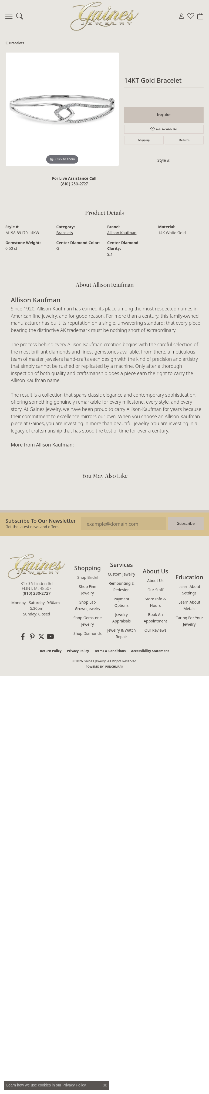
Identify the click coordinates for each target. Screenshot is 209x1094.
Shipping (144, 140)
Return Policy (51, 651)
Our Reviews (155, 630)
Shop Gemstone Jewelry (87, 621)
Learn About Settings (189, 590)
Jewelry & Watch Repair (121, 633)
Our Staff (155, 589)
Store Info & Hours (155, 602)
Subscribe (186, 523)
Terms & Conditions (110, 651)
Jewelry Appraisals (121, 618)
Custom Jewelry (121, 574)
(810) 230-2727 (74, 183)
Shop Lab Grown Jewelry (87, 605)
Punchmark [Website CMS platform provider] (114, 667)
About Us (155, 580)
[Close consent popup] (105, 1085)
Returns (184, 140)
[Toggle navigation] (9, 16)
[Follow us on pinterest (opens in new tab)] (32, 636)
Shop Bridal (87, 577)
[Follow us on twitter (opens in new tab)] (41, 636)
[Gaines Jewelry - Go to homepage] (36, 566)
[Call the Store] (37, 593)
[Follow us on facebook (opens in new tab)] (23, 636)
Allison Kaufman (121, 232)
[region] (62, 109)
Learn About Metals (189, 605)
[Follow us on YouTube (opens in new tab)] (50, 636)
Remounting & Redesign (121, 586)
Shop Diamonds (87, 633)
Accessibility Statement (150, 651)
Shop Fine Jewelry (87, 590)
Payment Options (121, 602)
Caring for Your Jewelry (189, 621)
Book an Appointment (155, 618)
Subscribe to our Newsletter (40, 521)
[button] (19, 16)
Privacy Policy (78, 651)
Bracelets (16, 43)
